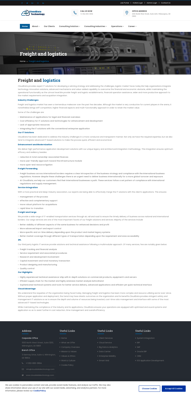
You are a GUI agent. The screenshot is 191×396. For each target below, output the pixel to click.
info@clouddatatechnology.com (40, 369)
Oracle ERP (142, 351)
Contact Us (165, 3)
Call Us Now (86, 11)
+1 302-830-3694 (34, 363)
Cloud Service (105, 342)
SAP (138, 347)
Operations (117, 26)
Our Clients (49, 26)
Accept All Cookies (174, 388)
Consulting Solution (69, 26)
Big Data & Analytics (108, 347)
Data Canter (105, 351)
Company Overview (70, 347)
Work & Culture (68, 360)
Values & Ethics (68, 356)
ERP (138, 342)
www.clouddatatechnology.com (40, 375)
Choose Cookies (149, 388)
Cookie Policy (67, 365)
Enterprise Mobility (107, 356)
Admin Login (152, 3)
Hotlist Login (138, 3)
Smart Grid (104, 360)
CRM (139, 356)
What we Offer (68, 342)
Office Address (139, 11)
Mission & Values (69, 351)
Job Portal (124, 3)
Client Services (106, 338)
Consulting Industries (95, 26)
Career (132, 26)
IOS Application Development (150, 360)
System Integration (146, 338)
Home (25, 26)
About (36, 26)
